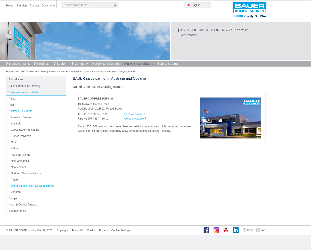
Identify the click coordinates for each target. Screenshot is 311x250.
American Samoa (21, 117)
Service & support (107, 63)
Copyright (62, 230)
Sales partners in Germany (24, 85)
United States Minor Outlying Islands (32, 185)
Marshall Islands (20, 154)
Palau (14, 179)
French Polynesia (21, 136)
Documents (48, 5)
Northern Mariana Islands (26, 173)
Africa (12, 98)
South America (17, 210)
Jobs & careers (170, 63)
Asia (11, 104)
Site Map (21, 5)
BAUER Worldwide (140, 63)
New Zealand (19, 167)
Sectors (62, 63)
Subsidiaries (16, 79)
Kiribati (15, 148)
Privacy (103, 230)
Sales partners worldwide (54, 71)
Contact (34, 5)
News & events (19, 63)
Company (81, 63)
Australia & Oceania (82, 71)
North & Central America (23, 204)
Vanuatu (16, 192)
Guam (14, 142)
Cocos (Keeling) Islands (25, 129)
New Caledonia (20, 161)
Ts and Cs (77, 230)
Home (9, 5)
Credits (91, 230)
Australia (16, 123)
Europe (13, 198)
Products (43, 63)
